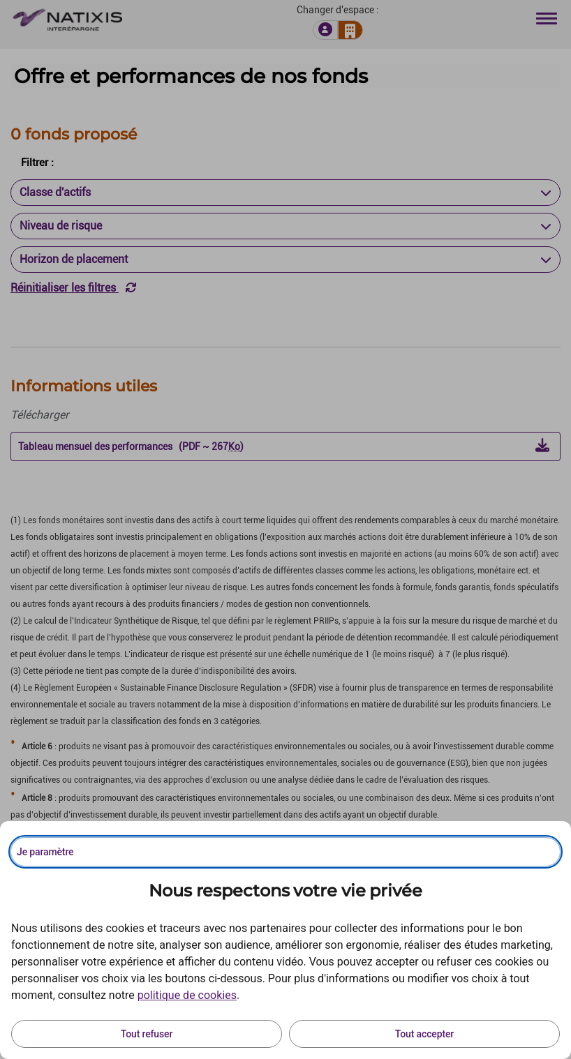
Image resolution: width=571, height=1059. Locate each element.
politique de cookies (187, 995)
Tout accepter (424, 1033)
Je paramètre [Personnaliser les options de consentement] (45, 851)
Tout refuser (146, 1033)
